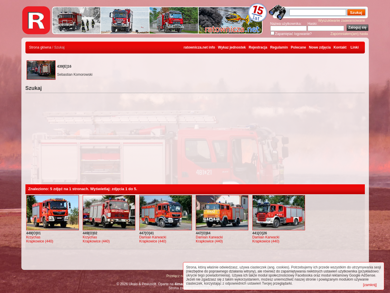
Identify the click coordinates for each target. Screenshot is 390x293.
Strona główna (40, 47)
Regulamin (279, 47)
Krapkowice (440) (39, 241)
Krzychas (33, 237)
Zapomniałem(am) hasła (349, 34)
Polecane (298, 47)
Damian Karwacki (152, 237)
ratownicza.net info (199, 47)
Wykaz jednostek (232, 47)
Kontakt (340, 47)
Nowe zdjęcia (319, 47)
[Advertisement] (195, 141)
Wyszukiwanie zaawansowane (341, 20)
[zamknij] (370, 285)
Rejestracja (258, 47)
